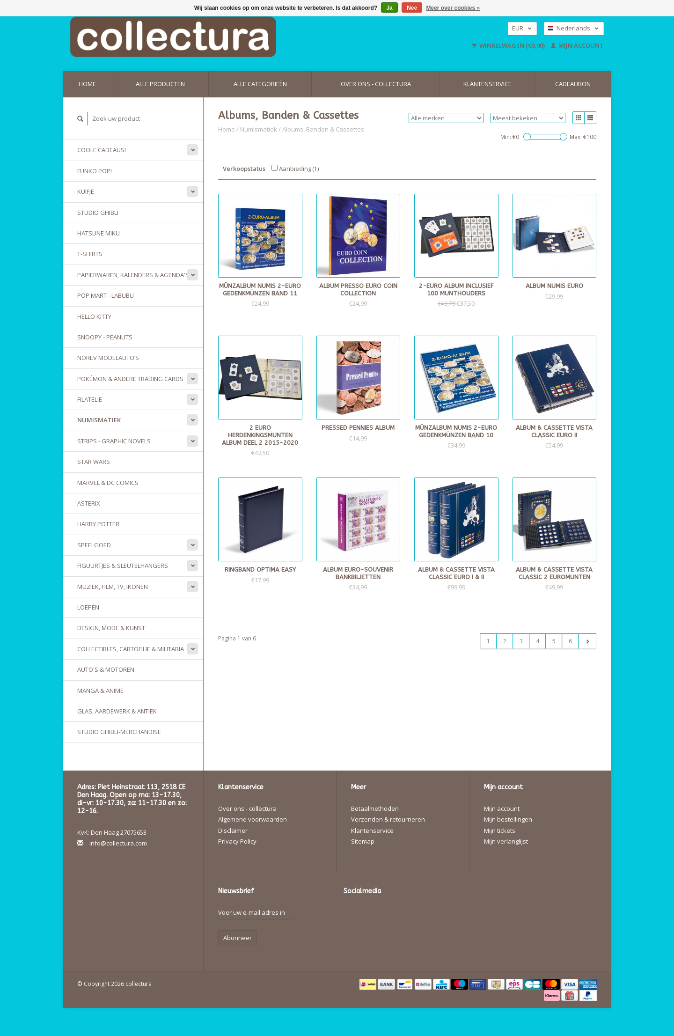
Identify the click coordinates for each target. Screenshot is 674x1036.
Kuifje (85, 191)
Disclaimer (233, 830)
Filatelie (89, 399)
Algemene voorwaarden (252, 819)
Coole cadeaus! (101, 150)
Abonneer (237, 937)
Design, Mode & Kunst (111, 628)
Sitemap (362, 841)
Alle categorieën (260, 84)
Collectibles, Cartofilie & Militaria (130, 649)
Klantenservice (487, 84)
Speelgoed (94, 545)
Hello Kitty (94, 316)
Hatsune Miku (98, 233)
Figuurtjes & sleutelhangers (122, 565)
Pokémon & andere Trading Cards (130, 379)
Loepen (88, 607)
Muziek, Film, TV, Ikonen (112, 586)
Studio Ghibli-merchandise (119, 731)
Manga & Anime (100, 690)
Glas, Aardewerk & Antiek (117, 711)
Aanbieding (295, 168)
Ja (389, 8)
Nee (412, 8)
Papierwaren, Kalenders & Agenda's (133, 275)
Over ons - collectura (376, 84)
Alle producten (160, 84)
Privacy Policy (237, 841)
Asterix (88, 503)
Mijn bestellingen (508, 819)
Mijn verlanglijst (506, 841)
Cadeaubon (573, 84)
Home (87, 84)
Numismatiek (99, 420)
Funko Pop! (94, 171)
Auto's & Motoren (105, 669)
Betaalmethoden (375, 808)
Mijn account (577, 45)
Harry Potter (98, 524)
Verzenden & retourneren (388, 819)
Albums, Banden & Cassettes (323, 129)
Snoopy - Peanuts (104, 337)
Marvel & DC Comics (108, 482)
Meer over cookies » (453, 8)
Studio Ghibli (97, 212)
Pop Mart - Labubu (105, 295)
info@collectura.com (118, 843)
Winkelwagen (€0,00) (509, 45)
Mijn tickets (499, 830)
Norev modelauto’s (108, 357)
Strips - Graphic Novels (114, 441)
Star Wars (93, 461)
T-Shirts (90, 254)
